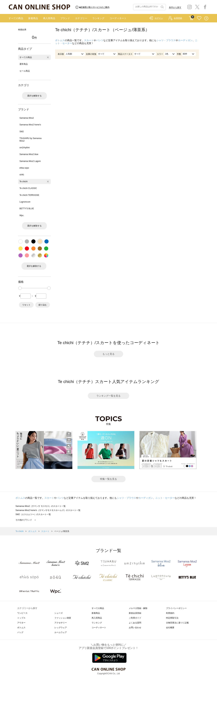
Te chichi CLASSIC (28, 188)
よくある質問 (135, 623)
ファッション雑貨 (62, 618)
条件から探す (175, 7)
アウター (21, 623)
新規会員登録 (135, 613)
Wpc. (21, 215)
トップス (21, 618)
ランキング (98, 18)
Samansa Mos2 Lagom (30, 161)
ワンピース (22, 613)
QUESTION (206, 18)
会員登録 (178, 18)
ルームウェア (60, 632)
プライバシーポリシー (176, 608)
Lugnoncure (24, 202)
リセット (26, 305)
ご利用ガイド (135, 618)
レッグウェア (60, 627)
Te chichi (23, 181)
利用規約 (170, 613)
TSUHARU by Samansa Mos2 (30, 139)
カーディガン (185, 40)
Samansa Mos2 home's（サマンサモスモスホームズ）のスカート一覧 (48, 510)
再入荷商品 (49, 18)
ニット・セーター (165, 497)
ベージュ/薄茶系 (61, 531)
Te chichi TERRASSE (29, 195)
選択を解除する (34, 96)
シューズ (58, 613)
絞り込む (43, 305)
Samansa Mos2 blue (28, 154)
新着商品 (33, 18)
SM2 (21, 131)
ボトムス (60, 40)
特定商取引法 (172, 618)
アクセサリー (60, 623)
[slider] (20, 288)
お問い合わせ (135, 627)
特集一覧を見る (108, 479)
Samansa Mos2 (26, 118)
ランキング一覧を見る (108, 395)
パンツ (99, 40)
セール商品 (24, 71)
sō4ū (21, 174)
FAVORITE (199, 18)
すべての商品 (16, 18)
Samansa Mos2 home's (30, 124)
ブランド (65, 18)
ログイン (159, 18)
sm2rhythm (24, 147)
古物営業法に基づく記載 (177, 623)
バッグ (20, 632)
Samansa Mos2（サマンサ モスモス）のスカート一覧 (41, 506)
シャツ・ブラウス (166, 40)
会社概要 (170, 627)
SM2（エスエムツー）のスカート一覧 (33, 514)
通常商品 (23, 64)
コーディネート (118, 18)
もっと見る (108, 354)
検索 (162, 7)
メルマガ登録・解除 (138, 608)
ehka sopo (24, 168)
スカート (89, 40)
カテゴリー (81, 18)
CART (191, 17)
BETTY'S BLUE (26, 208)
